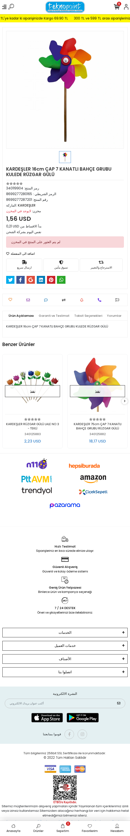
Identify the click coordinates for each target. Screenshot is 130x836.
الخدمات (65, 632)
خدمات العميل (65, 645)
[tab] (21, 316)
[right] (125, 401)
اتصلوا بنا (65, 671)
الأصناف (65, 658)
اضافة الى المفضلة (20, 253)
